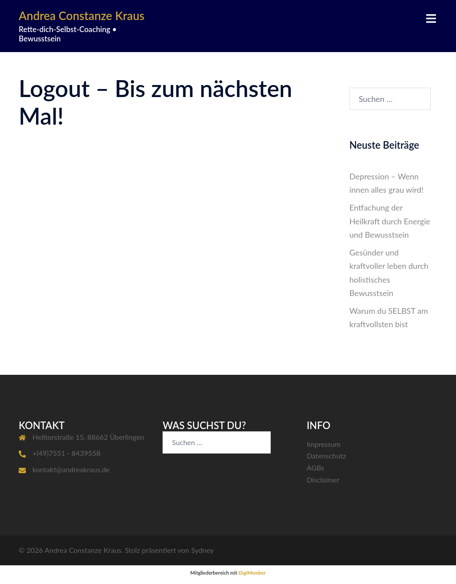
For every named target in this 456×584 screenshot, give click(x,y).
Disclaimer (323, 479)
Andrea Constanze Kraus (81, 15)
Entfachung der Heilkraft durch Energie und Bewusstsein (390, 221)
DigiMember (252, 573)
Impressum (324, 444)
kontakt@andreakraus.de (71, 469)
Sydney (202, 550)
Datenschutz (326, 455)
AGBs (315, 467)
